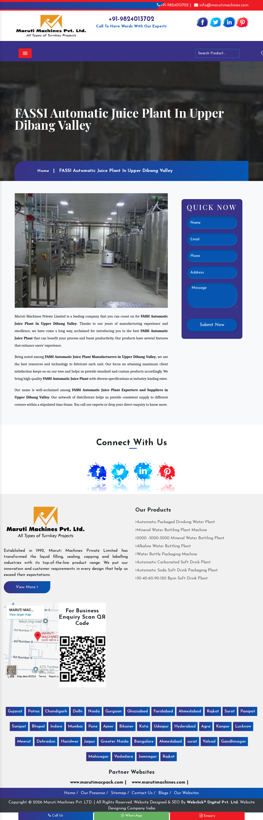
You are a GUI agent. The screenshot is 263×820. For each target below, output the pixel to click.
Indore (56, 726)
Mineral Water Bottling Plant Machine (171, 530)
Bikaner (126, 726)
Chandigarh (56, 711)
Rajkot (213, 711)
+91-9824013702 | (174, 5)
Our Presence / (94, 793)
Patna (33, 711)
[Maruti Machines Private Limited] (45, 524)
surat (192, 742)
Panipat (247, 711)
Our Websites (186, 793)
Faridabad (163, 711)
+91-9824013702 (131, 19)
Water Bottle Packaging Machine (166, 554)
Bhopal (38, 726)
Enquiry (207, 816)
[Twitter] (215, 22)
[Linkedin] (229, 22)
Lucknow (243, 726)
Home (43, 171)
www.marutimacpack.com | (98, 782)
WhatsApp (131, 815)
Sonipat (19, 726)
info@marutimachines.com (221, 5)
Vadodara (123, 757)
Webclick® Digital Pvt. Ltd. (213, 802)
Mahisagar (98, 757)
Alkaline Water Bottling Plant (163, 546)
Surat (230, 711)
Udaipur (161, 726)
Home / (71, 793)
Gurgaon (113, 711)
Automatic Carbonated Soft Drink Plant (173, 562)
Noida (94, 711)
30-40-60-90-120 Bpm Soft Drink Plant (171, 578)
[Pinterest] (242, 22)
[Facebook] (202, 22)
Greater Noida (114, 742)
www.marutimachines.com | (160, 782)
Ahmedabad (190, 711)
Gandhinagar (233, 742)
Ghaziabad (137, 711)
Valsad (209, 742)
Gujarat (15, 711)
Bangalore (144, 742)
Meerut (24, 742)
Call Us (55, 815)
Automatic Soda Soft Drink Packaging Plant (176, 570)
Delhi (77, 711)
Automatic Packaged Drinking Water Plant (175, 522)
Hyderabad (185, 726)
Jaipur (89, 742)
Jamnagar (148, 757)
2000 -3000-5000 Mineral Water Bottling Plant (179, 538)
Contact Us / (143, 793)
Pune (93, 726)
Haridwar (69, 742)
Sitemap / (120, 793)
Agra (205, 726)
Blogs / (164, 793)
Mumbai (75, 726)
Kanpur (223, 726)
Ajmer (108, 726)
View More (27, 587)
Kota (143, 726)
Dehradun (45, 742)
